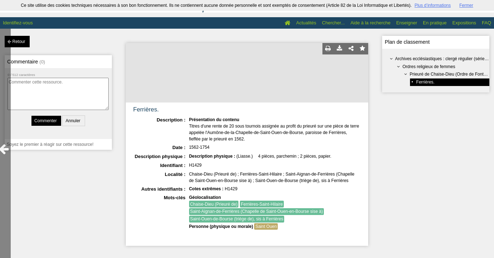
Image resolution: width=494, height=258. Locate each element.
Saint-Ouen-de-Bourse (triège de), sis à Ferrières (236, 218)
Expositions (464, 22)
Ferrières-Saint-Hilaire (262, 204)
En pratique (435, 22)
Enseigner (406, 22)
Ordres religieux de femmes (428, 66)
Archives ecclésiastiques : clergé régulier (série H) (442, 58)
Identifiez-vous (18, 22)
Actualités (306, 22)
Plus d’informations (433, 5)
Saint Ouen (266, 226)
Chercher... (333, 22)
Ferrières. (425, 82)
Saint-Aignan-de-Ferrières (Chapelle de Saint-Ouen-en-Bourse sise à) (256, 211)
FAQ (486, 22)
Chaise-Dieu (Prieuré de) (214, 204)
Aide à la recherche (370, 22)
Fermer (466, 5)
